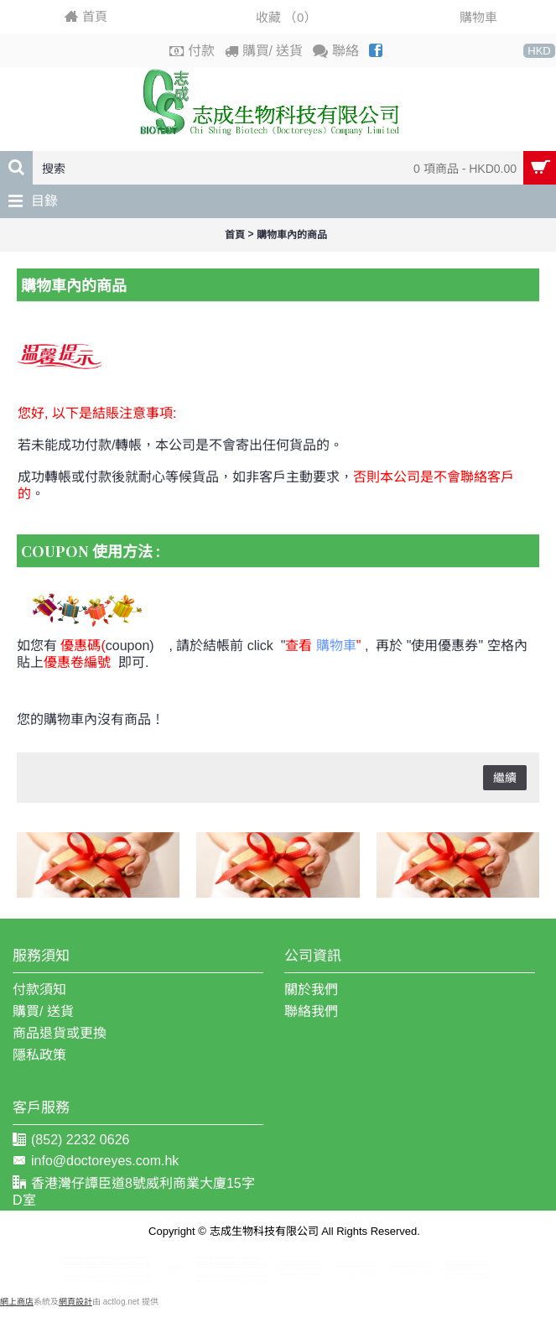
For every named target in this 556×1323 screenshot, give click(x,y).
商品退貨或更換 (60, 1033)
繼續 (505, 777)
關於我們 (311, 989)
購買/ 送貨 (43, 1011)
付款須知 (39, 989)
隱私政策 (39, 1055)
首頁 (235, 235)
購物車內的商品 (292, 235)
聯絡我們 (311, 1011)
